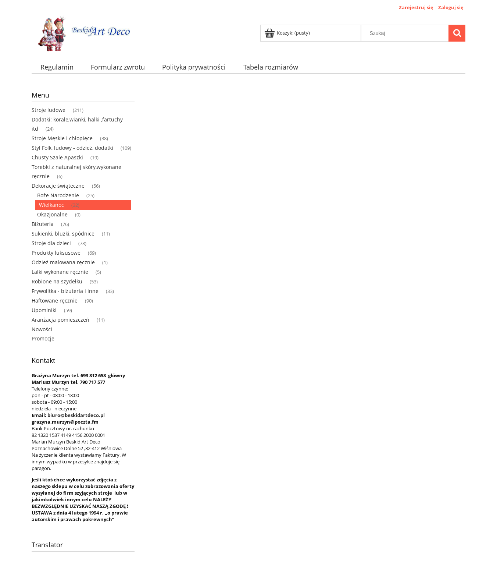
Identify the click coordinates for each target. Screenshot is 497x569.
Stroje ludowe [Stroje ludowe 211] (48, 109)
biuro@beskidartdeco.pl (76, 415)
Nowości (42, 329)
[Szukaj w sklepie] (406, 33)
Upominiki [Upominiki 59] (44, 310)
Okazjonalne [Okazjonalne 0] (52, 214)
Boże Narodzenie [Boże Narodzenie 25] (58, 195)
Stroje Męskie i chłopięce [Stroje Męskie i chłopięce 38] (62, 138)
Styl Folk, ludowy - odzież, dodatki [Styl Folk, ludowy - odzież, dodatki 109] (72, 147)
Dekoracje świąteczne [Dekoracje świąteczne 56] (58, 185)
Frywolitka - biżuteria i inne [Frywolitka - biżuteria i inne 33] (65, 290)
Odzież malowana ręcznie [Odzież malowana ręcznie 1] (63, 262)
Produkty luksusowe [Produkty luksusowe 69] (56, 252)
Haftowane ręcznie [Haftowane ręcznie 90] (55, 300)
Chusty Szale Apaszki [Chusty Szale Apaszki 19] (57, 157)
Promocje (43, 338)
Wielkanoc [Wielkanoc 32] (51, 204)
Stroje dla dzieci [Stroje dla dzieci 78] (51, 243)
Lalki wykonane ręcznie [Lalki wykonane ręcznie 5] (60, 271)
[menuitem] (57, 67)
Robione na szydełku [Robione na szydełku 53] (57, 281)
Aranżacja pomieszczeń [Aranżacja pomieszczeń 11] (60, 319)
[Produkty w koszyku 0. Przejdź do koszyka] (287, 32)
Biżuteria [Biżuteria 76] (43, 223)
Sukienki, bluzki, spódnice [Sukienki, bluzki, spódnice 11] (63, 233)
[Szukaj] (456, 33)
